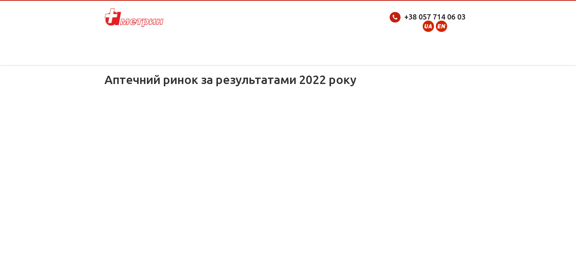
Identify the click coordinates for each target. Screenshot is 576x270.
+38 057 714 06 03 (435, 16)
